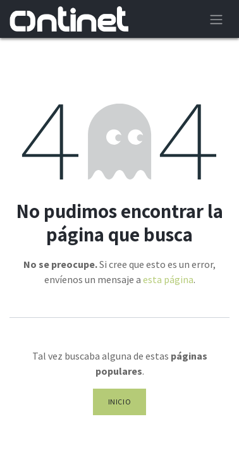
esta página (168, 279)
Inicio (120, 401)
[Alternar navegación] (216, 19)
